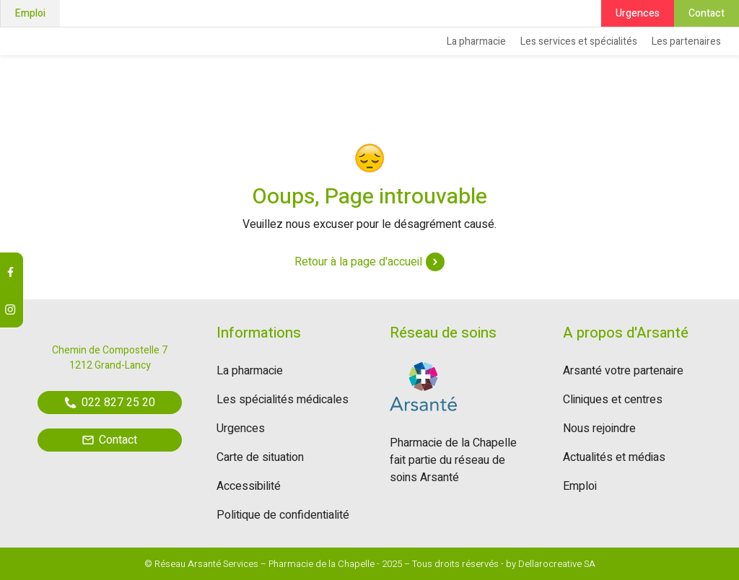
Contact (706, 13)
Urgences (638, 13)
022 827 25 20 (110, 402)
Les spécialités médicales (283, 399)
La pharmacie (476, 41)
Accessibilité (249, 486)
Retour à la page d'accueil (369, 261)
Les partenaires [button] (686, 41)
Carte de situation (260, 457)
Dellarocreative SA (556, 564)
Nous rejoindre (599, 428)
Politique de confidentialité (283, 515)
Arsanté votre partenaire (623, 370)
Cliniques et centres (613, 399)
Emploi (30, 13)
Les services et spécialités (578, 41)
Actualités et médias (614, 457)
